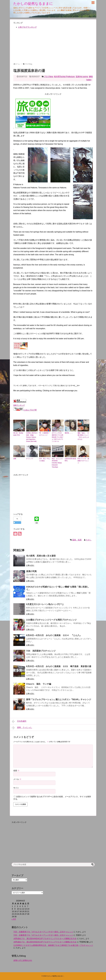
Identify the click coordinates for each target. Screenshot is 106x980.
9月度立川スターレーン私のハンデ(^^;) (44, 604)
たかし (88, 540)
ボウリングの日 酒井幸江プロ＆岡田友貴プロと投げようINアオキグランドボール (57, 437)
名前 (16, 771)
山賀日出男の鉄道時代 (70, 460)
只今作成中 (19, 721)
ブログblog (48, 77)
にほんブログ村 (25, 410)
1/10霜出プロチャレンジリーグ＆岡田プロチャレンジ (51, 620)
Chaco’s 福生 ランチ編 (38, 684)
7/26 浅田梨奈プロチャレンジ (41, 651)
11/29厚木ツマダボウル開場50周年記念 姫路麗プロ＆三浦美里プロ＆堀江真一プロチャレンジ (53, 945)
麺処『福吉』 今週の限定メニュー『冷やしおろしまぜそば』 (83, 436)
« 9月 (14, 919)
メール (17, 779)
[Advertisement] (53, 46)
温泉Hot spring (82, 77)
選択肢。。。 (69, 433)
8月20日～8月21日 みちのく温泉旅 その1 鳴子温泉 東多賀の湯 (58, 666)
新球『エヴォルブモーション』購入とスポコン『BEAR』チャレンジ (58, 699)
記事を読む (30, 565)
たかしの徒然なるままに (33, 3)
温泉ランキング (19, 405)
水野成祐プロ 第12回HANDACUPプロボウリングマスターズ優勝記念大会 (45, 939)
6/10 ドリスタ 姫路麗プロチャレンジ (83, 461)
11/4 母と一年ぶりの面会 (44, 460)
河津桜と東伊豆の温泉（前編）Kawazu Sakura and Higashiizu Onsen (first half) (31, 437)
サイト (16, 788)
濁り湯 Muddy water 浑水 (18, 434)
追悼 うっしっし (22, 728)
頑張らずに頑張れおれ (22, 960)
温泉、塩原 (77, 540)
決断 (14, 458)
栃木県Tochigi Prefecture (64, 77)
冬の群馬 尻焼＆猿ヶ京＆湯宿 (41, 556)
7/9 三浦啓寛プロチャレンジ (44, 434)
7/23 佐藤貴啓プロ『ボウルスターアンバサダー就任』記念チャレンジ (43, 932)
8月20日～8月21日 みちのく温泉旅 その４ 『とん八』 (54, 635)
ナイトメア (29, 458)
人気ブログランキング (27, 27)
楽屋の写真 (31, 571)
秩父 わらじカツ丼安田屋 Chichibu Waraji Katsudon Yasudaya (57, 463)
